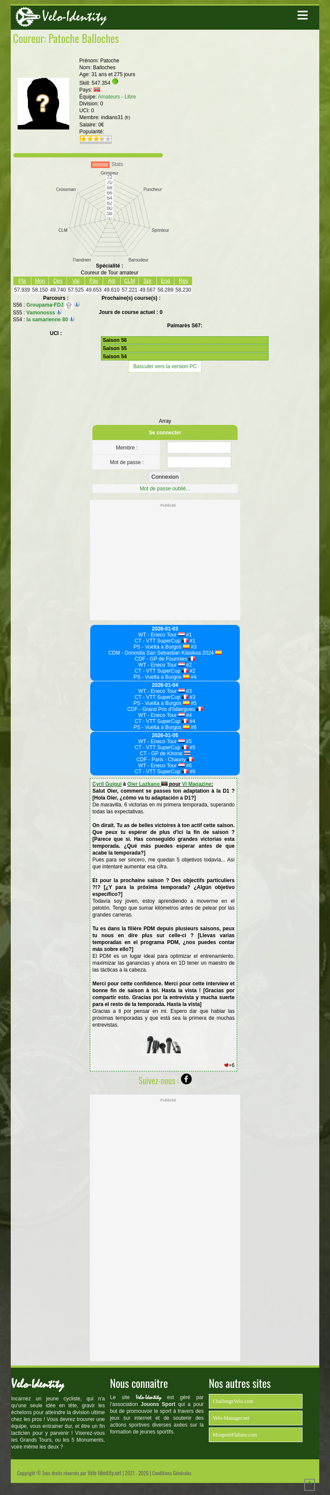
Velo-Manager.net (231, 1418)
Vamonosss (40, 313)
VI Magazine (196, 784)
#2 (188, 665)
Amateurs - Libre (117, 97)
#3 (193, 647)
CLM (129, 281)
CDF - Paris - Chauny (164, 760)
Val (75, 281)
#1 (188, 635)
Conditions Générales (171, 1473)
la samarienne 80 (47, 320)
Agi (111, 281)
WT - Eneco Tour (161, 635)
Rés (183, 281)
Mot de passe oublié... (165, 489)
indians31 (115, 117)
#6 (193, 727)
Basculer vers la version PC (164, 366)
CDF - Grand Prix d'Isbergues (165, 709)
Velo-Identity (74, 16)
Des (57, 281)
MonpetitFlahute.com (235, 1435)
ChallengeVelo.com (233, 1401)
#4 (193, 677)
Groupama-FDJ (49, 305)
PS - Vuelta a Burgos (161, 647)
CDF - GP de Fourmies (165, 659)
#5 (193, 703)
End (165, 281)
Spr (148, 281)
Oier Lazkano (147, 784)
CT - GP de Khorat (165, 754)
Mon (40, 281)
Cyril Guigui (107, 784)
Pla (22, 281)
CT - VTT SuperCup (161, 641)
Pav (93, 281)
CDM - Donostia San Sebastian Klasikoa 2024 (165, 653)
